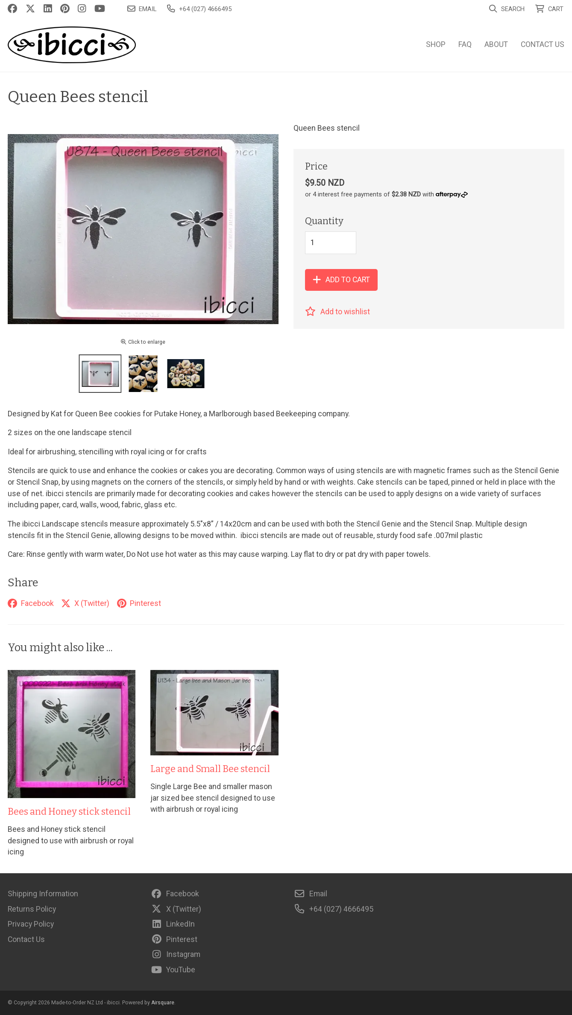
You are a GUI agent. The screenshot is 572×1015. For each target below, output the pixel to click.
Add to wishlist (337, 311)
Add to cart (341, 279)
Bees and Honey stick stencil (69, 811)
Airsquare (162, 1003)
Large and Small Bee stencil (210, 769)
